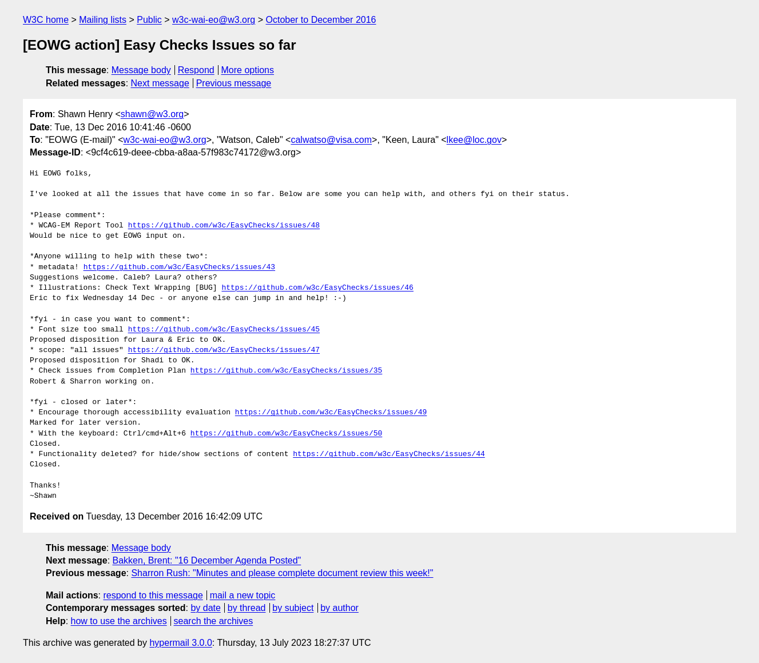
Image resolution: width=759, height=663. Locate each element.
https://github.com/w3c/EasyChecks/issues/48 (224, 226)
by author (339, 608)
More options (248, 70)
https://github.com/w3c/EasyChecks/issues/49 (331, 413)
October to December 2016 (320, 20)
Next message (160, 83)
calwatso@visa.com (331, 140)
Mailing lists (102, 20)
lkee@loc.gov (474, 140)
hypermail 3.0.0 (180, 643)
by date (205, 608)
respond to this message (152, 595)
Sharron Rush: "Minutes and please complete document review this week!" (282, 573)
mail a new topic (243, 595)
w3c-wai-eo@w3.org (213, 20)
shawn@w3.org (152, 114)
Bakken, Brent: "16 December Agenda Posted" (207, 560)
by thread (247, 608)
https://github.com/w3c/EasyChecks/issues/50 (286, 434)
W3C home (46, 20)
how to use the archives (119, 621)
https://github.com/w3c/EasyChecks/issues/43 (179, 267)
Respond (196, 70)
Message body (141, 70)
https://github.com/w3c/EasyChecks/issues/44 (388, 454)
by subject (292, 608)
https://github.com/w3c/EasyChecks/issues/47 (224, 350)
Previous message (234, 83)
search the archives (213, 621)
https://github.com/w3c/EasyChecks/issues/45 (224, 330)
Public (149, 20)
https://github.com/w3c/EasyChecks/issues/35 (286, 371)
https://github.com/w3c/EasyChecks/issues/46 (317, 288)
